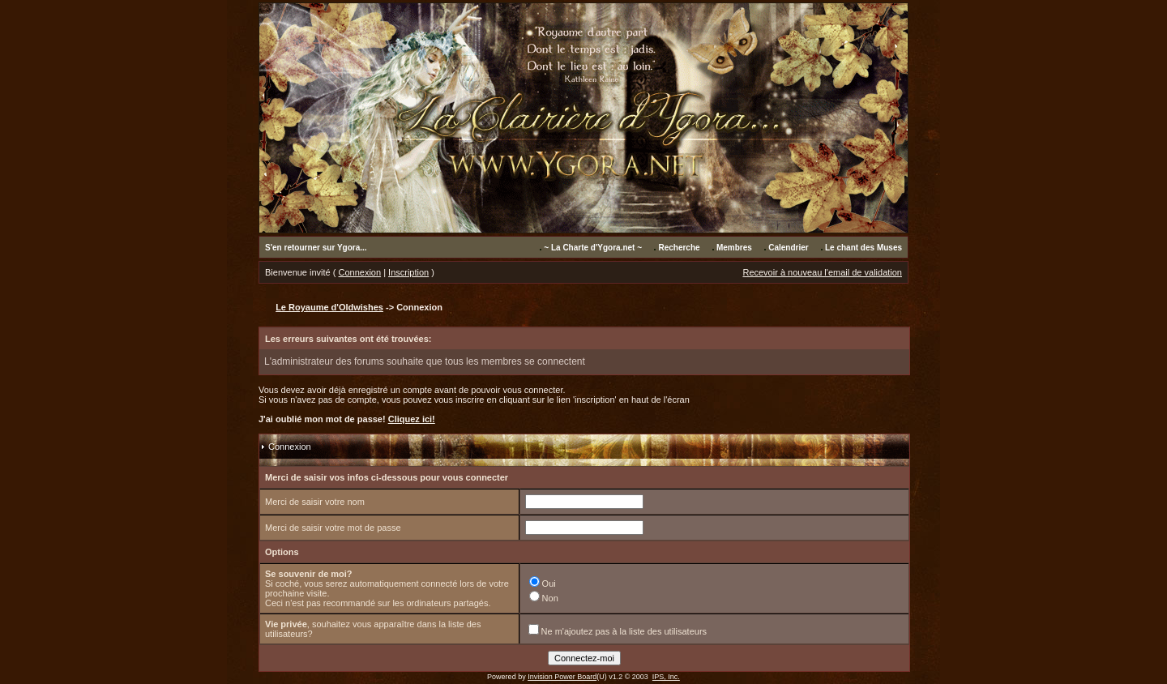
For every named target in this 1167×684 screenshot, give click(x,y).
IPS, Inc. (666, 677)
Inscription (408, 272)
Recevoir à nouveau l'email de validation (822, 272)
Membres (734, 247)
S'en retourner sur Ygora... (316, 247)
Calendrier (788, 247)
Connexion (360, 272)
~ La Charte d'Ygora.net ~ (593, 247)
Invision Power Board (562, 677)
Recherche (678, 247)
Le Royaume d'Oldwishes (329, 307)
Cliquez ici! (411, 419)
